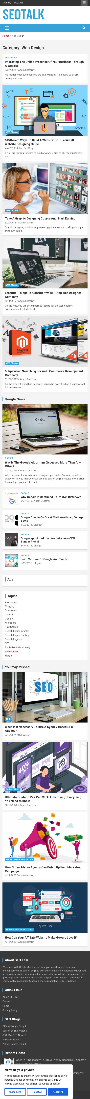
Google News (15, 399)
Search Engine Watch (13, 1030)
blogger (38, 524)
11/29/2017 (11, 379)
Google (9, 458)
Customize (15, 1092)
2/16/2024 (10, 735)
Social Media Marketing (17, 647)
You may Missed (17, 667)
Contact (6, 1001)
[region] (36, 1081)
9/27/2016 (26, 501)
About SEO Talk (10, 997)
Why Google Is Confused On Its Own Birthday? (51, 497)
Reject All (37, 1092)
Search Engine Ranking (17, 635)
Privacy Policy (9, 1010)
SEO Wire (7, 1035)
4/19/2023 (10, 942)
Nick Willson (24, 735)
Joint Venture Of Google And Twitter (45, 559)
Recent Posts (15, 1053)
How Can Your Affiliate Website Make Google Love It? (41, 937)
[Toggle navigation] (6, 28)
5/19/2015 (26, 563)
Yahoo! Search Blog (13, 1044)
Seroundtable (9, 1039)
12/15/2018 (11, 470)
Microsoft (10, 622)
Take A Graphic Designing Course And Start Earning (40, 218)
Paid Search (11, 626)
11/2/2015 (26, 524)
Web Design (11, 58)
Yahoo (8, 655)
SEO (7, 643)
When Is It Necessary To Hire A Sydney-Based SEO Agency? (51, 1059)
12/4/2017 (10, 301)
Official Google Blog (13, 1026)
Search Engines (13, 639)
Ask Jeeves (11, 602)
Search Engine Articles (17, 631)
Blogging (9, 606)
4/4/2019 (10, 148)
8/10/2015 (26, 545)
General (9, 614)
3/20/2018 (10, 222)
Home (5, 1005)
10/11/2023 (11, 805)
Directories (11, 610)
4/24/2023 (10, 875)
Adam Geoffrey (26, 70)
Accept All (58, 1092)
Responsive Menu (84, 3)
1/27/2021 (10, 70)
